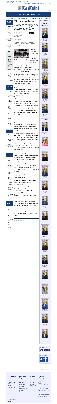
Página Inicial (9, 13)
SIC (31, 16)
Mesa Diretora (22, 384)
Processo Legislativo (9, 87)
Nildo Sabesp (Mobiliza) (45, 251)
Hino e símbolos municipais (10, 390)
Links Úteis (8, 202)
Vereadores (20, 13)
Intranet (9, 397)
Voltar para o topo (46, 369)
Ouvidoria (33, 14)
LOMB (44, 16)
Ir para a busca (25, 1)
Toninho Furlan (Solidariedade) (45, 310)
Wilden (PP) (45, 324)
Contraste (45, 3)
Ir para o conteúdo (10, 1)
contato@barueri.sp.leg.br (43, 390)
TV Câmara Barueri (37, 16)
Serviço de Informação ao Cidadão (33, 385)
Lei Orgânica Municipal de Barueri (23, 391)
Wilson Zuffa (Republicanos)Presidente (44, 39)
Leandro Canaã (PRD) (45, 221)
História (9, 385)
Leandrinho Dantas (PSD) (45, 207)
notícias (21, 220)
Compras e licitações (36, 13)
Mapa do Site (26, 3)
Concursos (44, 13)
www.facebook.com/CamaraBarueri (22, 97)
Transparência (28, 13)
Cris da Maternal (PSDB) (45, 148)
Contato (37, 3)
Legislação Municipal (23, 393)
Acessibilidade (32, 3)
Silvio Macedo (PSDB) (44, 281)
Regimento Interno (23, 388)
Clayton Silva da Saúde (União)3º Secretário (45, 116)
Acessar (49, 3)
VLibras (41, 3)
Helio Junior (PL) (45, 177)
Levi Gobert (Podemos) (45, 236)
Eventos (9, 395)
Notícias (15, 13)
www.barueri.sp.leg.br (33, 93)
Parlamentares (22, 382)
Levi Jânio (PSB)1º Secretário (45, 85)
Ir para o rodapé (10, 2)
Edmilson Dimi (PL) (44, 162)
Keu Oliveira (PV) (45, 192)
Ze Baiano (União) (45, 340)
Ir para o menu (18, 1)
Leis (8, 131)
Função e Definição (11, 387)
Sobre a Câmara (26, 14)
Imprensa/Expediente (11, 399)
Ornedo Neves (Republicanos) (44, 266)
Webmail (20, 16)
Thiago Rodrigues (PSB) (45, 295)
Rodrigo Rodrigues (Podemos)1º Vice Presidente (45, 55)
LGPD (28, 16)
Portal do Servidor (32, 389)
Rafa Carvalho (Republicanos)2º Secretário (44, 100)
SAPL (24, 16)
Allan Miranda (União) (44, 133)
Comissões (21, 386)
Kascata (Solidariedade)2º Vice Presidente (45, 71)
